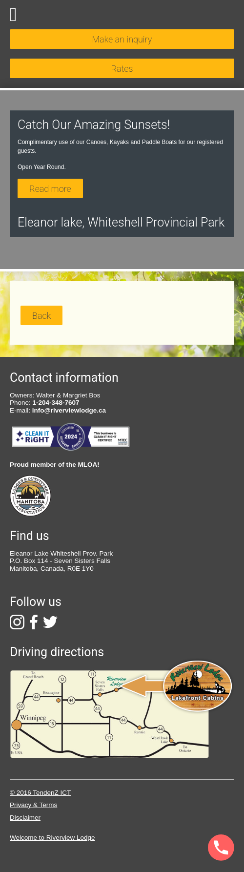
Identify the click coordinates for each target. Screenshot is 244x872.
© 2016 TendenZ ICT (40, 792)
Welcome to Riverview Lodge (52, 837)
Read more (50, 189)
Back (41, 316)
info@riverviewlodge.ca (69, 410)
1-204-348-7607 (56, 402)
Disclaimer (25, 817)
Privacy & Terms (33, 805)
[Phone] (193, 848)
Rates (122, 68)
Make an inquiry (122, 39)
